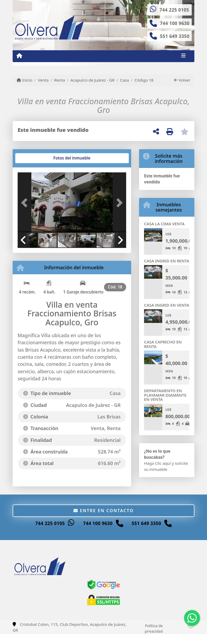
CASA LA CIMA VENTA (164, 223)
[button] (26, 203)
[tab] (37, 158)
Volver (182, 80)
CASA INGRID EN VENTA (166, 305)
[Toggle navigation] (183, 56)
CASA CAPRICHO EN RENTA (163, 344)
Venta (43, 80)
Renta (59, 80)
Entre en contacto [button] (103, 510)
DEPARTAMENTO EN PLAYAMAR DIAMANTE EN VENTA (165, 395)
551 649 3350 (174, 36)
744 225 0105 (174, 10)
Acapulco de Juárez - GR (93, 80)
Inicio (24, 80)
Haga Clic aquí (157, 463)
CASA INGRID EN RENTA (166, 260)
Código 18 (144, 80)
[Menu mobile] (19, 56)
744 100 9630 (174, 23)
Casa (124, 80)
